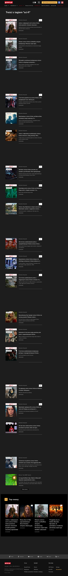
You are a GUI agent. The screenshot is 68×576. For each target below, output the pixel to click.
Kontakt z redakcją (38, 571)
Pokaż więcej (24, 489)
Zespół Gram (27, 567)
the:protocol (58, 569)
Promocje (37, 5)
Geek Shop (60, 5)
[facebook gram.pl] (21, 556)
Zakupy (57, 567)
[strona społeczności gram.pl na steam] (49, 556)
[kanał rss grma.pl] (57, 556)
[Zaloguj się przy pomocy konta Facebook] (59, 2)
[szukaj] (39, 2)
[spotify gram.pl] (40, 556)
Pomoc (35, 567)
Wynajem (53, 5)
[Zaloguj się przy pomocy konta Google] (62, 2)
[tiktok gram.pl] (11, 556)
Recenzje (14, 5)
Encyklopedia (46, 5)
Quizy (21, 5)
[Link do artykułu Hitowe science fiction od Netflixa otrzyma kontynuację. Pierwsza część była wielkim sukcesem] (41, 518)
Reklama (36, 569)
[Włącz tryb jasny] (34, 2)
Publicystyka (29, 5)
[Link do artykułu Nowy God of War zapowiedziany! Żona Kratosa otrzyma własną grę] (26, 516)
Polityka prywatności (29, 571)
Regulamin (26, 569)
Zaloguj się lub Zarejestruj (50, 2)
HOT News (51, 567)
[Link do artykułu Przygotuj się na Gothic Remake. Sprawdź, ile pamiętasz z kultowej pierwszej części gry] (56, 517)
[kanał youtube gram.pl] (30, 556)
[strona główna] (12, 2)
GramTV (50, 569)
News (7, 5)
